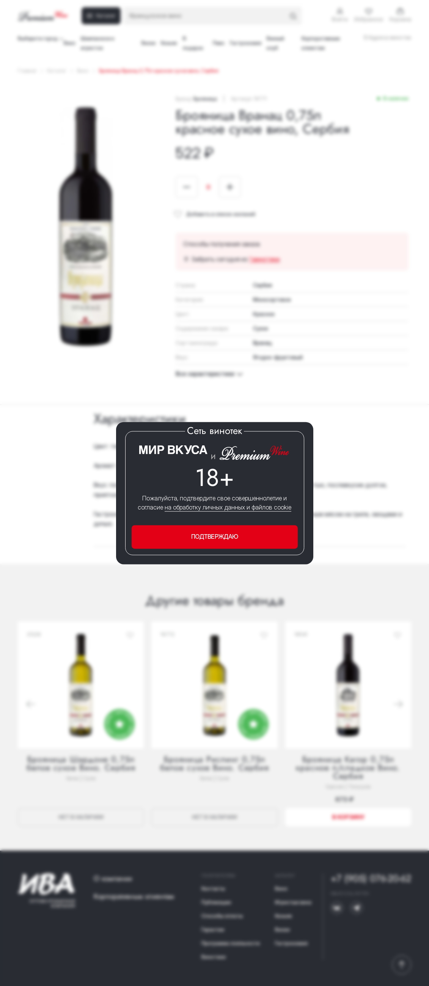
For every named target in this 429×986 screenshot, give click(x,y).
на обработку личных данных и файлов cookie (228, 507)
